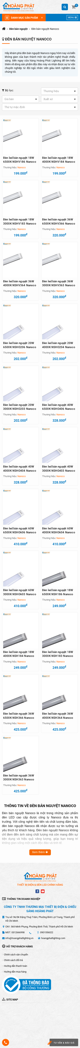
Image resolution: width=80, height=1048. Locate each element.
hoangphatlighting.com (53, 938)
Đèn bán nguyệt (18, 28)
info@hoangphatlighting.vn (19, 938)
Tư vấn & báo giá (62, 1043)
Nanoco (21, 167)
